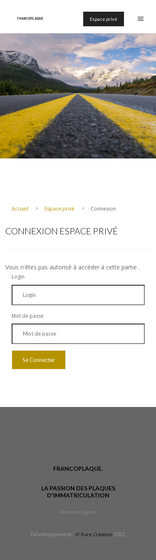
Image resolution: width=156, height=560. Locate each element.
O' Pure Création (93, 534)
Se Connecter (38, 360)
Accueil (21, 208)
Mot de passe (28, 315)
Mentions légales (78, 512)
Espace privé (103, 19)
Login (18, 276)
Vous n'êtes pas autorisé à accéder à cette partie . (72, 267)
